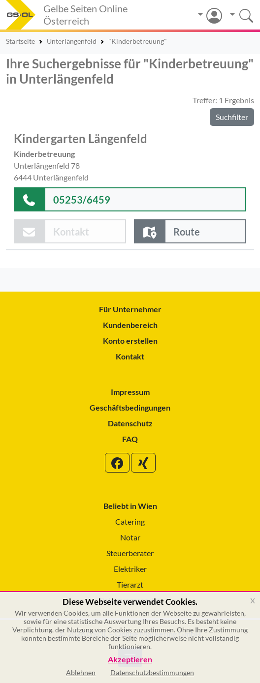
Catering (130, 521)
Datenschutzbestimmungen (152, 672)
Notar (130, 537)
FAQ (130, 439)
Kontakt (130, 356)
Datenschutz (130, 423)
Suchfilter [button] (232, 116)
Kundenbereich (130, 324)
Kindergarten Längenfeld (80, 138)
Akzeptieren (130, 659)
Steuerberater (130, 553)
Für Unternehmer (130, 309)
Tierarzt (130, 584)
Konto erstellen (130, 340)
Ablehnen (81, 672)
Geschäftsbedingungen (130, 407)
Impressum (130, 391)
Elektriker (130, 568)
